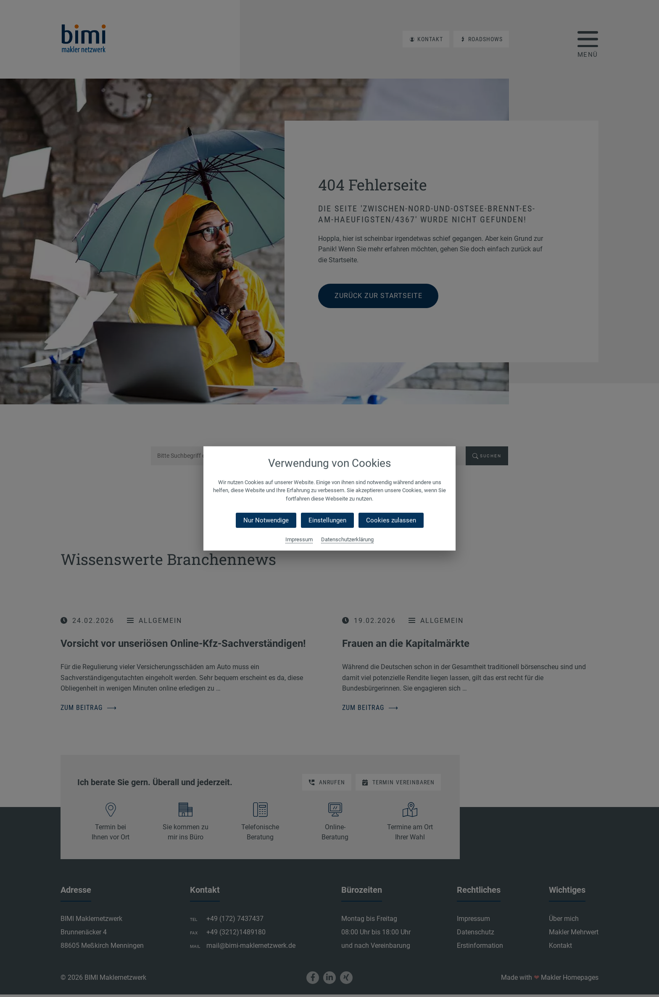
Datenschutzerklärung (347, 539)
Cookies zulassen (391, 520)
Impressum (299, 539)
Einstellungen (327, 520)
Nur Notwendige (266, 520)
